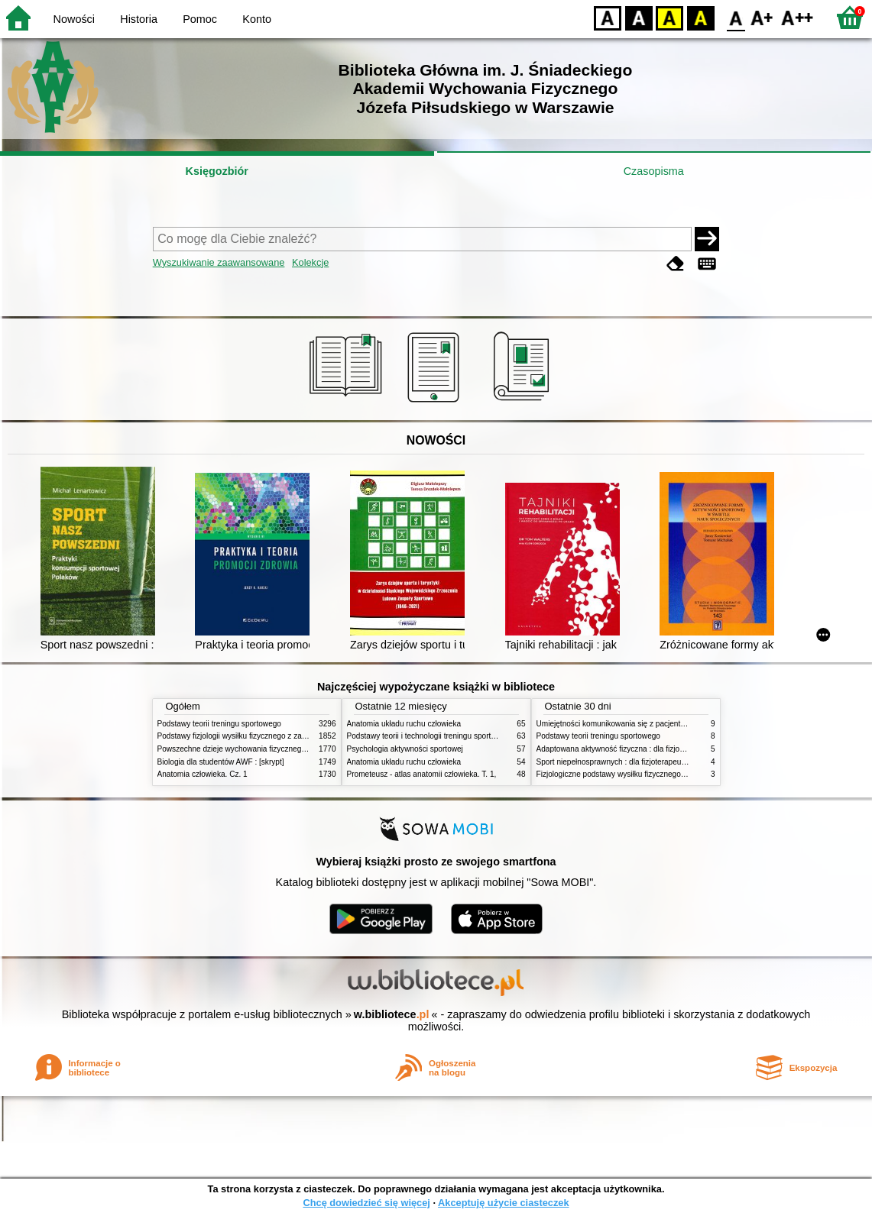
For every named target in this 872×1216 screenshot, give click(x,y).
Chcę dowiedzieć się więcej (366, 1202)
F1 (762, 17)
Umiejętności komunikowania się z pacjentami (614, 724)
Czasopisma (654, 171)
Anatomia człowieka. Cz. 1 (202, 774)
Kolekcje (310, 262)
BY (700, 17)
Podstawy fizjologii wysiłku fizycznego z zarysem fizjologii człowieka (272, 736)
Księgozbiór (217, 171)
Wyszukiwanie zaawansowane (219, 262)
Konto (256, 19)
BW (639, 17)
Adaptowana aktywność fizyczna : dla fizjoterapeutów (627, 749)
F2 (797, 17)
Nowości (74, 19)
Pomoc (200, 19)
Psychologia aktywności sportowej (405, 749)
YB (669, 17)
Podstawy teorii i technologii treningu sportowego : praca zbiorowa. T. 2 (468, 736)
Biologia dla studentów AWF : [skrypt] (220, 762)
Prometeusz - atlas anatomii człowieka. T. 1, (422, 774)
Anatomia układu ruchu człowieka (404, 724)
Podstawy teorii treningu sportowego (219, 724)
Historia (138, 19)
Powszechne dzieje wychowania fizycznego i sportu (245, 749)
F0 (735, 17)
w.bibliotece (392, 1014)
